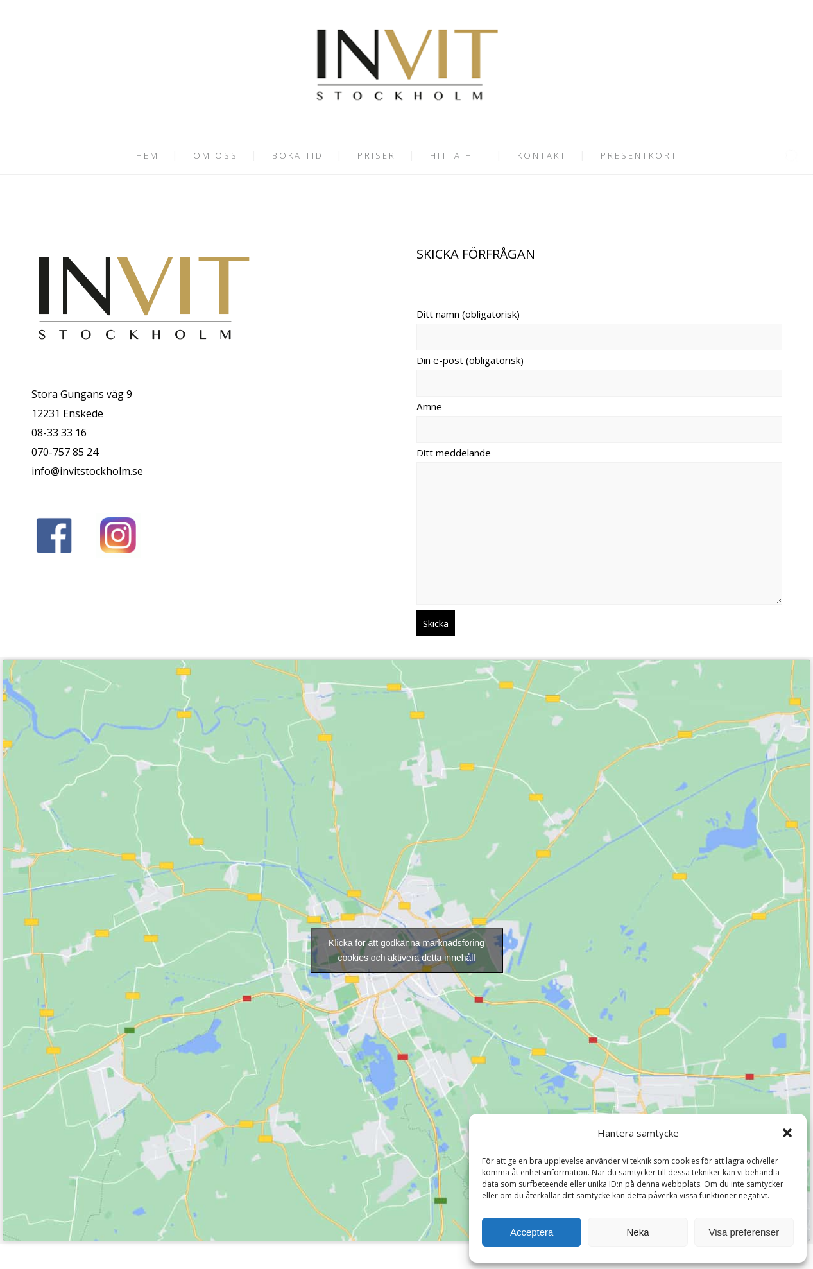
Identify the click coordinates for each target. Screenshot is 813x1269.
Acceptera (532, 1232)
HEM (147, 155)
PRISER (376, 155)
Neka (637, 1232)
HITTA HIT (456, 155)
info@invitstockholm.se (87, 471)
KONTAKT (542, 155)
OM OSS (215, 155)
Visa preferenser (743, 1232)
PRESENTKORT (639, 155)
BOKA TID (297, 155)
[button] (787, 1133)
